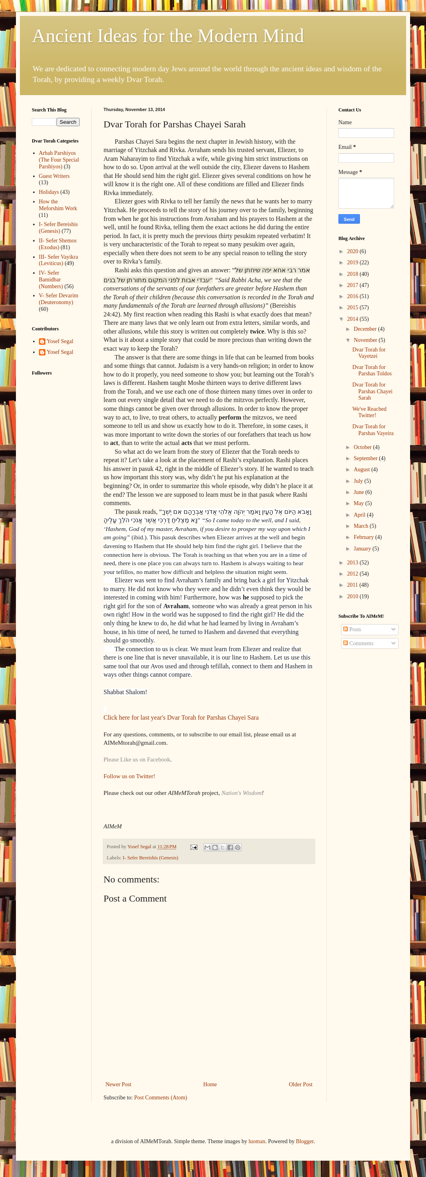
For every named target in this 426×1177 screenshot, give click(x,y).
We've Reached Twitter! (369, 412)
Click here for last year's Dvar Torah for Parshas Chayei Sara (181, 717)
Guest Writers (54, 176)
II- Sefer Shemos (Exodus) (58, 244)
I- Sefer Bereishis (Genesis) (150, 858)
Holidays (49, 192)
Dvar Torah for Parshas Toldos (372, 370)
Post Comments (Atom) (160, 1098)
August (362, 469)
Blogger (304, 1141)
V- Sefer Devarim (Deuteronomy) (58, 299)
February (364, 537)
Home (210, 1084)
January (363, 549)
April (360, 515)
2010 (353, 596)
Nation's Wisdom (241, 793)
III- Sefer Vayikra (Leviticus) (58, 260)
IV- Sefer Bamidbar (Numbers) (51, 279)
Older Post (301, 1084)
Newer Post (118, 1084)
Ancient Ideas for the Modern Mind (168, 35)
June (359, 492)
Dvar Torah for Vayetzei (369, 353)
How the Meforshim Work (58, 205)
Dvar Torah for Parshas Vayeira (373, 430)
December (366, 329)
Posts (352, 629)
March (361, 526)
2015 (353, 307)
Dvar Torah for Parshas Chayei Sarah (372, 391)
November (366, 340)
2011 (353, 585)
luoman (256, 1141)
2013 (353, 563)
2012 (353, 574)
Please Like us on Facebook (137, 759)
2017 (353, 285)
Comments (358, 643)
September (366, 458)
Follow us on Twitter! (129, 776)
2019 (353, 262)
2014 (353, 319)
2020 (353, 251)
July (359, 481)
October (363, 447)
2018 (353, 274)
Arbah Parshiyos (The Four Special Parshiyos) (59, 160)
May (359, 503)
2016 (353, 296)
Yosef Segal (60, 341)
